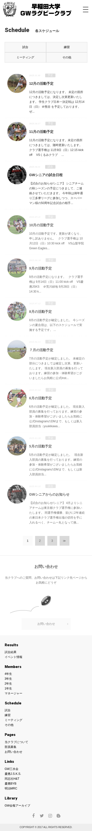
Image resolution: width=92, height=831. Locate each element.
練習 (67, 47)
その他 (66, 57)
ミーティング (25, 57)
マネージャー (13, 693)
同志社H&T (12, 778)
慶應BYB (10, 783)
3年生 (8, 678)
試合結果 (10, 652)
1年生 (8, 688)
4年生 (8, 674)
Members (13, 667)
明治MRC (11, 788)
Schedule (13, 703)
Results (11, 645)
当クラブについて (16, 742)
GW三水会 (12, 769)
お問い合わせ (46, 625)
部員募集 (10, 747)
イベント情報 (13, 657)
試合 (25, 47)
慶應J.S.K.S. (13, 774)
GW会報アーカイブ (17, 805)
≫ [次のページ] (64, 542)
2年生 (8, 683)
